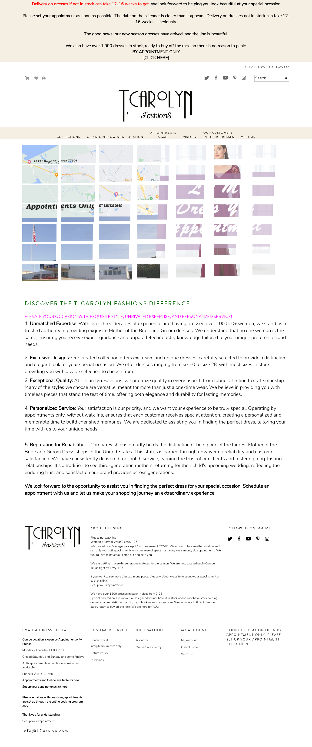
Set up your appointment (106, 585)
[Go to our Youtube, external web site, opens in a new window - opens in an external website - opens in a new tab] (225, 78)
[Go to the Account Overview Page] (43, 79)
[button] (68, 137)
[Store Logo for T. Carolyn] (156, 105)
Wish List (187, 654)
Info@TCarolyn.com (45, 731)
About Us (142, 640)
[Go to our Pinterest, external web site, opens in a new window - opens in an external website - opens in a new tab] (234, 78)
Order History (190, 647)
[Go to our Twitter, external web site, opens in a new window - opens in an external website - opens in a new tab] (206, 78)
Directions (97, 660)
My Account (189, 640)
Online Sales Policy (149, 647)
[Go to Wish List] (36, 78)
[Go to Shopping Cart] (27, 78)
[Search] (271, 78)
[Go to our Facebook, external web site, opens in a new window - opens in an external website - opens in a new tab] (215, 78)
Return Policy (99, 653)
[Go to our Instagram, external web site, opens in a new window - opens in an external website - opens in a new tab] (243, 78)
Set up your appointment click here (44, 687)
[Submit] (286, 78)
